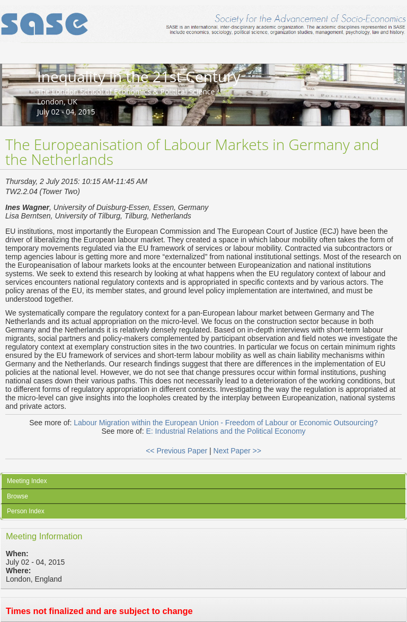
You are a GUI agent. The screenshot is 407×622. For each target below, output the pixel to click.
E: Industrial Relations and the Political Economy (225, 431)
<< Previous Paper (176, 450)
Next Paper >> (237, 450)
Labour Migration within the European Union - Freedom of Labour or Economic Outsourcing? (226, 422)
